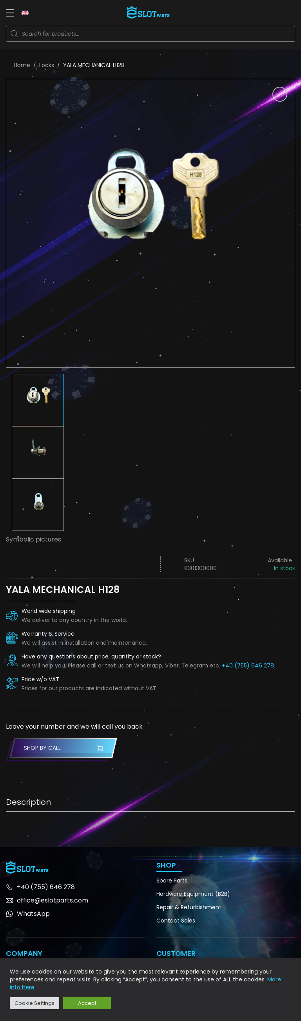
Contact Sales (175, 920)
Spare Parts (171, 880)
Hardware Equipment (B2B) (193, 894)
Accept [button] (87, 1003)
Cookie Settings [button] (34, 1003)
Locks (46, 65)
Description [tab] (28, 802)
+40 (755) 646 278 (248, 665)
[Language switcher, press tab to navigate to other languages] (25, 12)
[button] (279, 94)
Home (22, 65)
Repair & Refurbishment (188, 907)
